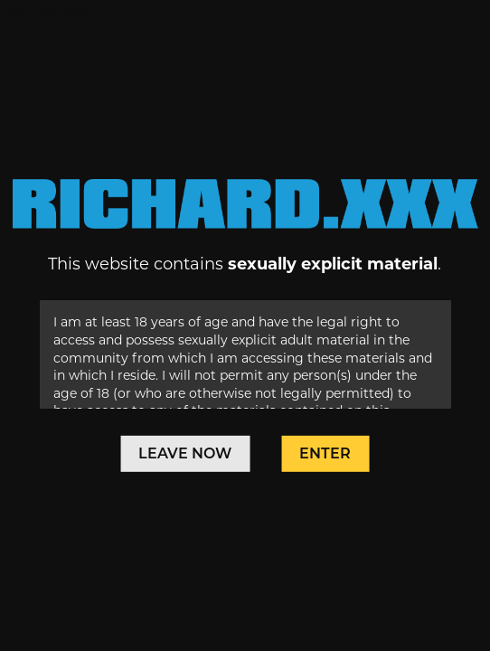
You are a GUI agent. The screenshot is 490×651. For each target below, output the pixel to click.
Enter (325, 453)
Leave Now (184, 453)
